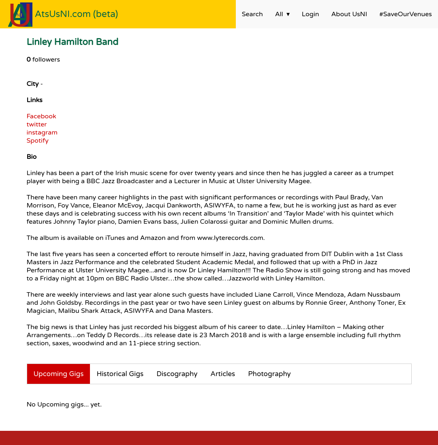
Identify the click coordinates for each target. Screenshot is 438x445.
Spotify (38, 141)
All (279, 14)
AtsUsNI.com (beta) (76, 14)
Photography (269, 374)
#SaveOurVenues (405, 14)
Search (252, 14)
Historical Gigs (119, 374)
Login (310, 14)
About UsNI (349, 14)
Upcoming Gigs (59, 374)
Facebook (41, 116)
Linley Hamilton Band (73, 41)
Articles (222, 374)
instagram (42, 132)
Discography (176, 374)
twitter (37, 124)
